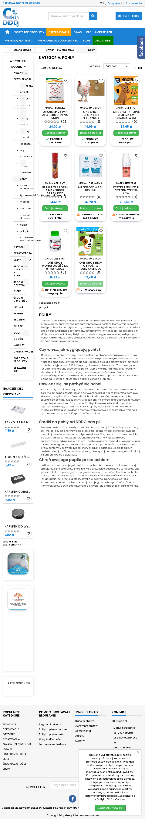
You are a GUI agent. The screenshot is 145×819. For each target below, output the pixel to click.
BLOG (86, 40)
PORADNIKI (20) (16, 683)
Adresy (79, 736)
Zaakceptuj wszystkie (110, 808)
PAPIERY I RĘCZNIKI (19, 316)
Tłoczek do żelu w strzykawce (18, 457)
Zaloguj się (113, 3)
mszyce (23, 202)
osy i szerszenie (23, 153)
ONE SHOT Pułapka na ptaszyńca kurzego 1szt (90, 116)
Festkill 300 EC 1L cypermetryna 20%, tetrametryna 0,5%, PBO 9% (126, 193)
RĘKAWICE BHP (19, 369)
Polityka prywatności (51, 734)
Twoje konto (86, 712)
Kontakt (119, 712)
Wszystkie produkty (29, 32)
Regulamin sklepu (99, 32)
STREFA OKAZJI (59, 32)
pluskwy (23, 105)
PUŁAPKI (18, 326)
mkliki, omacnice (23, 187)
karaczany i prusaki (23, 89)
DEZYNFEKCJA (19, 260)
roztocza (23, 208)
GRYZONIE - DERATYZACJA (19, 250)
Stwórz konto (134, 3)
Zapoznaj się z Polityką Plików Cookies (115, 797)
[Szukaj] (72, 16)
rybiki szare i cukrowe (23, 167)
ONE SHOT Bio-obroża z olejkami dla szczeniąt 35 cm (90, 267)
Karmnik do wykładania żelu (18, 526)
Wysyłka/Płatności (19, 40)
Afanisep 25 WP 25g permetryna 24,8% (55, 115)
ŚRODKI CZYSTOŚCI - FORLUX (19, 302)
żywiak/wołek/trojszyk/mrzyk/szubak (23, 195)
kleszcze (23, 144)
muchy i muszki (23, 121)
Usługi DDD (103, 40)
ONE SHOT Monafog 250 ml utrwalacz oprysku (55, 267)
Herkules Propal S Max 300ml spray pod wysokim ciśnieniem (55, 193)
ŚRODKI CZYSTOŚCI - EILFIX (19, 271)
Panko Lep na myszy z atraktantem (18, 422)
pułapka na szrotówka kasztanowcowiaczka (23, 236)
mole (23, 112)
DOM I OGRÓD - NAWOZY (19, 339)
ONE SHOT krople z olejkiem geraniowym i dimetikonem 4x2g (126, 118)
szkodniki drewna (23, 216)
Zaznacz (117, 66)
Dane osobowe (84, 721)
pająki (23, 225)
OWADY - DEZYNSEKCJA (19, 76)
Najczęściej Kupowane (13, 391)
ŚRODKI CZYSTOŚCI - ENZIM (19, 286)
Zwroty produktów (86, 726)
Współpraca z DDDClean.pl (58, 40)
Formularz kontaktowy (52, 744)
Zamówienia (83, 731)
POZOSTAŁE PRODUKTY (19, 359)
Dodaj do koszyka (55, 132)
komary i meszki (23, 134)
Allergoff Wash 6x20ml (90, 188)
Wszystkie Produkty (17, 64)
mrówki (23, 98)
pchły (23, 179)
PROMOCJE (10, 724)
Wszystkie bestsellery (12, 543)
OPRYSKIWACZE (19, 351)
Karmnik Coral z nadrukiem (18, 491)
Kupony (80, 740)
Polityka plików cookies (53, 729)
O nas (77, 32)
